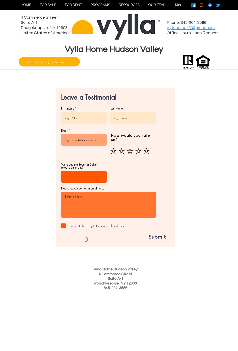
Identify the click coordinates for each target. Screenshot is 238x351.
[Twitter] (218, 5)
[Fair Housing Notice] (49, 61)
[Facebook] (210, 5)
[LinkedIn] (193, 5)
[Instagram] (201, 5)
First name (67, 108)
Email (64, 130)
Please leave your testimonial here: (82, 188)
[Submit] (153, 236)
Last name (116, 108)
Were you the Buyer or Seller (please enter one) (79, 166)
